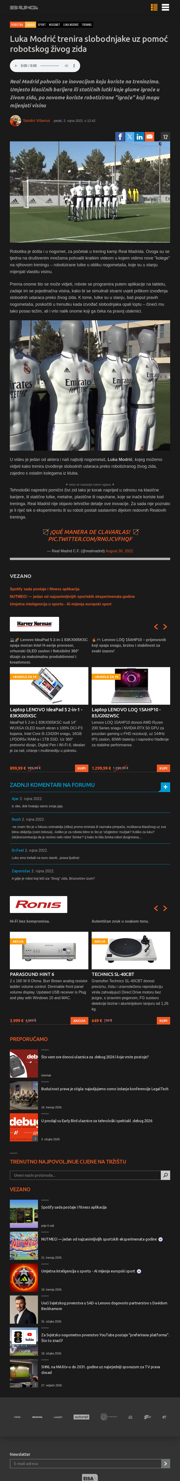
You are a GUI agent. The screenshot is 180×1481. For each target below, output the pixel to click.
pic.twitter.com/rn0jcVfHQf (90, 539)
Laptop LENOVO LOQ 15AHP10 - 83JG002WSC (126, 712)
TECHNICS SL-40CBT (113, 974)
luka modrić (71, 25)
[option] (49, 704)
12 (165, 136)
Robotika (17, 25)
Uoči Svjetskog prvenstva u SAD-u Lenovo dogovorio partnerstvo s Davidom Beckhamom (104, 1306)
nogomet (54, 25)
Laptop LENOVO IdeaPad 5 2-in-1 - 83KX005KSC (46, 712)
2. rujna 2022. (31, 799)
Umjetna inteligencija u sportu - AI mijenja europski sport (60, 604)
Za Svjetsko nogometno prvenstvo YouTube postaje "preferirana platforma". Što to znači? (105, 1338)
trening (87, 25)
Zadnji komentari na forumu (52, 785)
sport (42, 25)
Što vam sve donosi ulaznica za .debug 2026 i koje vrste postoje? (94, 1057)
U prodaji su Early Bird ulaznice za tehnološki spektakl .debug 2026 (96, 1121)
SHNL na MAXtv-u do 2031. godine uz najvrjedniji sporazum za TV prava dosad (100, 1370)
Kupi (82, 768)
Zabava (30, 25)
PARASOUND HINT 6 (32, 974)
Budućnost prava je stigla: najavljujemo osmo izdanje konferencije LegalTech (105, 1089)
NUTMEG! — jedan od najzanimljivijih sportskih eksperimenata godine (72, 597)
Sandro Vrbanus (36, 121)
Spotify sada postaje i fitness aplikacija (44, 589)
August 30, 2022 (119, 551)
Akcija (79, 1021)
